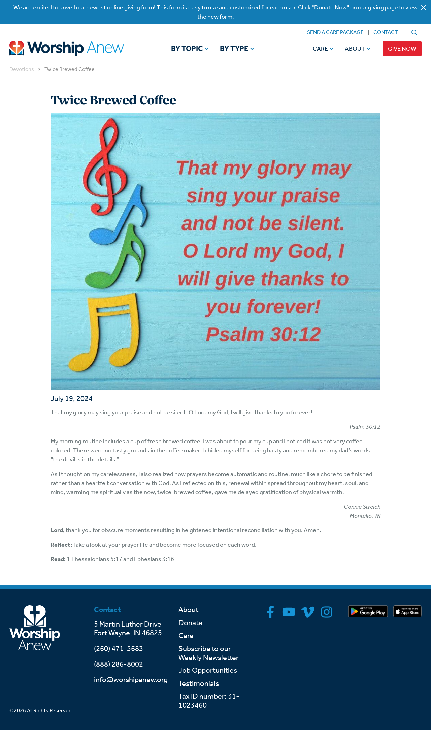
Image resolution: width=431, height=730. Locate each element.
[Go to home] (79, 48)
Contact (385, 32)
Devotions (21, 69)
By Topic (187, 49)
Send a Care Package (335, 32)
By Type (234, 49)
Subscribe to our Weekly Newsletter (208, 653)
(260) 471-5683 (118, 648)
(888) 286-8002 (118, 664)
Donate (190, 622)
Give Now (402, 48)
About (355, 48)
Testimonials (198, 683)
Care (320, 48)
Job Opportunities (207, 670)
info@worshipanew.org (131, 679)
